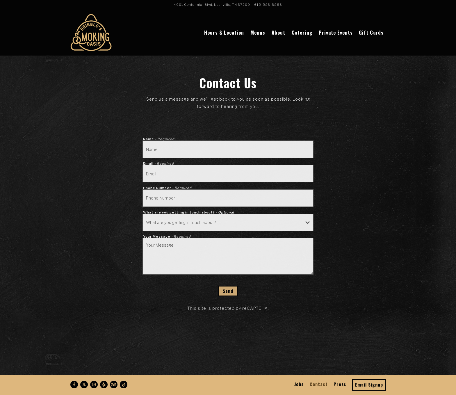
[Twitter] (84, 384)
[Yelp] (104, 384)
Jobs (299, 384)
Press (340, 384)
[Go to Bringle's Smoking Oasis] (212, 5)
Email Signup (369, 384)
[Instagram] (94, 384)
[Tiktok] (123, 384)
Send (228, 291)
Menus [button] (257, 32)
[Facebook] (74, 384)
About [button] (278, 32)
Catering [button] (302, 32)
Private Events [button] (336, 32)
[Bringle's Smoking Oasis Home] (91, 32)
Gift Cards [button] (371, 32)
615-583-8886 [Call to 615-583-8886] (268, 5)
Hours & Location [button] (224, 32)
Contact (319, 384)
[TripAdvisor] (113, 384)
